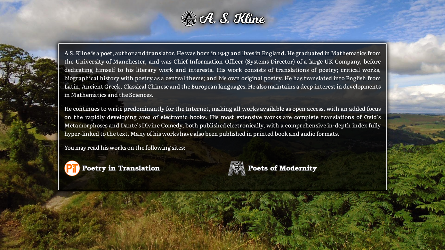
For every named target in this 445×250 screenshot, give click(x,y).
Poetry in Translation (112, 167)
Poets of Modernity (272, 167)
